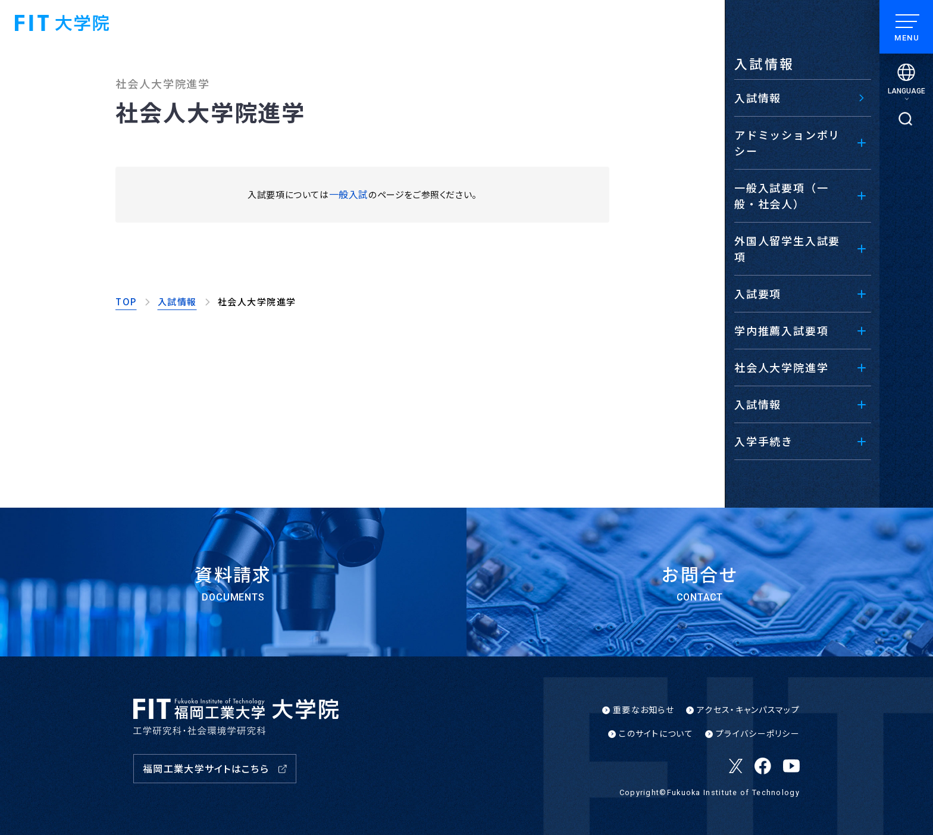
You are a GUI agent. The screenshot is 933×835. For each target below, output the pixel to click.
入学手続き (763, 441)
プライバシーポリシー (758, 733)
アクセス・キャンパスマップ (748, 709)
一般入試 (348, 194)
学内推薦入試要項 (781, 330)
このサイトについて (656, 733)
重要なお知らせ (643, 709)
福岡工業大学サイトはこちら (206, 768)
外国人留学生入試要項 (787, 248)
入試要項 (757, 293)
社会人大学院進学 (781, 367)
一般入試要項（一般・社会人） (781, 195)
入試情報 (757, 404)
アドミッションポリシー (787, 142)
